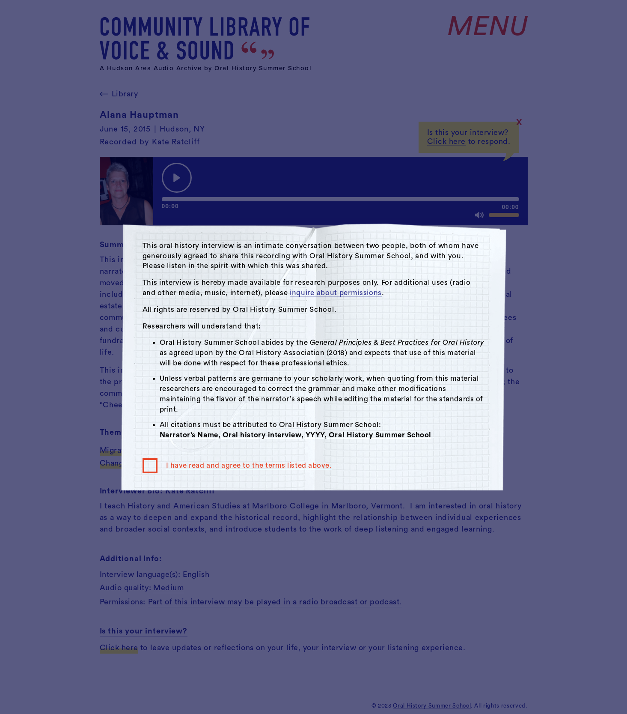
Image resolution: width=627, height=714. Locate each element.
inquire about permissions (336, 292)
